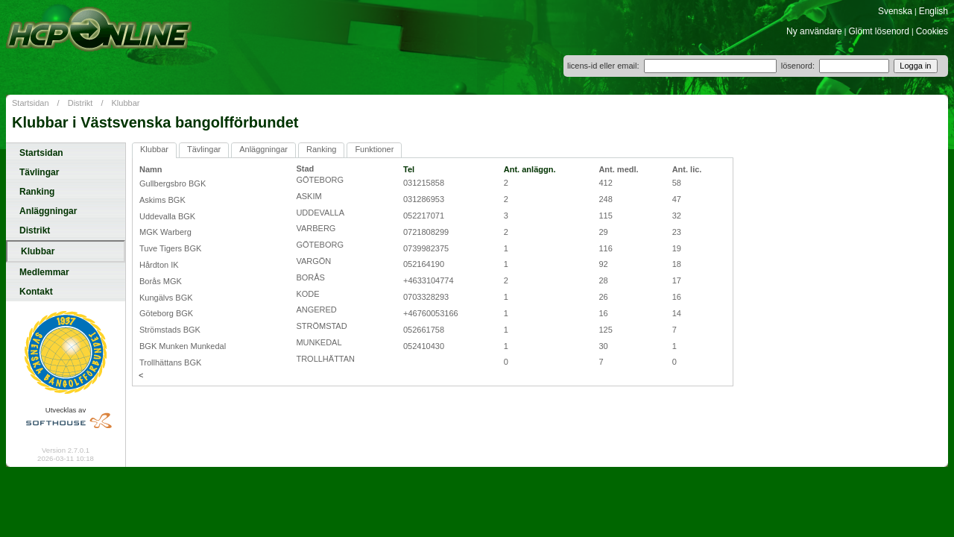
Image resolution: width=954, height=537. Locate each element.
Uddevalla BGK (167, 216)
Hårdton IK (159, 264)
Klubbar (126, 102)
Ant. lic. (687, 169)
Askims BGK (162, 199)
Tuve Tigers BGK (170, 248)
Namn (150, 169)
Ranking (36, 191)
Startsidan (30, 102)
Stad (305, 168)
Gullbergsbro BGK (172, 183)
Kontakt (36, 291)
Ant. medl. (618, 169)
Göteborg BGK (166, 313)
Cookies (932, 31)
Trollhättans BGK (170, 362)
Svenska (895, 11)
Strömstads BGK (169, 329)
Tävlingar (39, 172)
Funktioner (374, 149)
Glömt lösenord (879, 31)
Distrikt (80, 102)
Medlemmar (44, 272)
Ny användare (814, 31)
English (933, 11)
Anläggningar (48, 211)
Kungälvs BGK (166, 297)
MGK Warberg (165, 231)
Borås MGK (160, 281)
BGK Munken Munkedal (182, 346)
